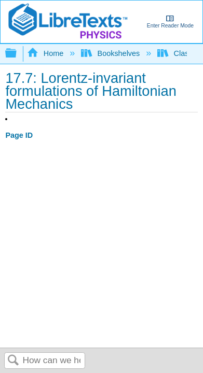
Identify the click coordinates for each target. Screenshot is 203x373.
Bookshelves (111, 53)
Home (46, 53)
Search (13, 361)
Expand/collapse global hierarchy (18, 53)
